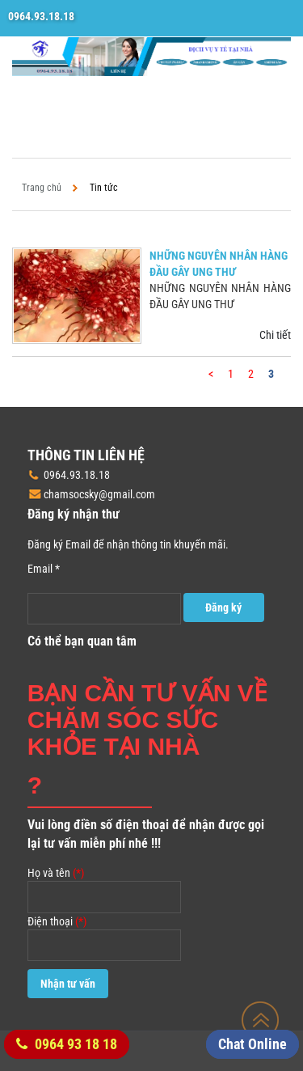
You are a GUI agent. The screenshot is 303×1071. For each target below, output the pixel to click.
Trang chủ (41, 187)
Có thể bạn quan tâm (82, 641)
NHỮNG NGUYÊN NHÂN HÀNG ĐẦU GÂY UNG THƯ (218, 263)
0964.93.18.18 (41, 16)
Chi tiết (275, 334)
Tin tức (104, 188)
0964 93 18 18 (66, 1043)
